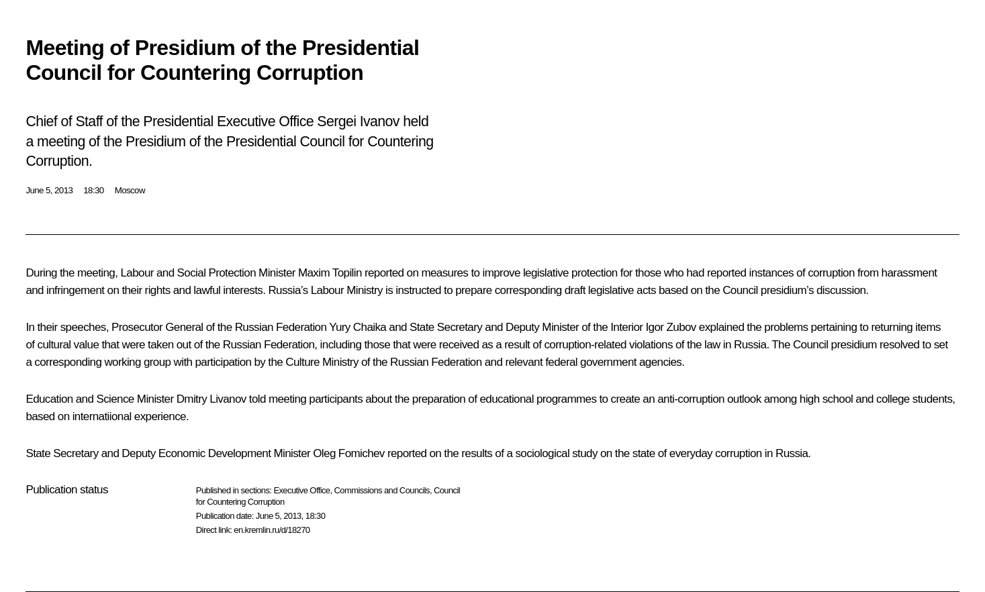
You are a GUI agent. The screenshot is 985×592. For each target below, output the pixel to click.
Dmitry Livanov (211, 399)
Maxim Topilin (330, 272)
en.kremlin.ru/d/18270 (272, 530)
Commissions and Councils (382, 490)
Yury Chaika (357, 327)
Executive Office (301, 490)
